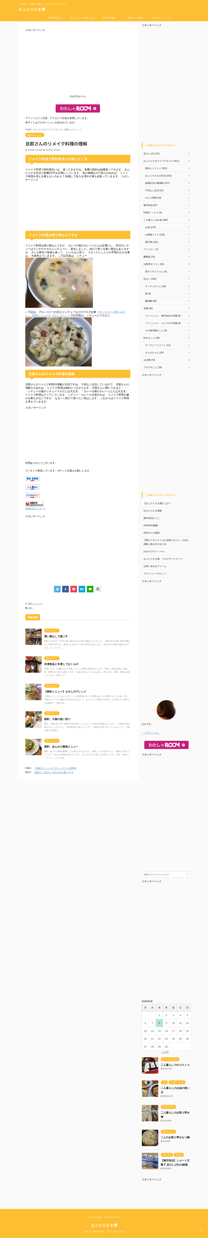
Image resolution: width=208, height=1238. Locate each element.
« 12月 (165, 1052)
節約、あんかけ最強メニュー (61, 746)
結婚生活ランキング (35, 508)
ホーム (30, 18)
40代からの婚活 (135, 18)
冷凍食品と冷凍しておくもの (61, 664)
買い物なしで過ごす (56, 636)
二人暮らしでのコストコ (175, 1065)
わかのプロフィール (161, 18)
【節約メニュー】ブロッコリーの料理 (55, 768)
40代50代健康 (109, 18)
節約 (30, 608)
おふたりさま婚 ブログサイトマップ (163, 558)
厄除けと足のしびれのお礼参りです (54, 772)
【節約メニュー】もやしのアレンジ (65, 691)
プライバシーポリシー (154, 573)
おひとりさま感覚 (152, 510)
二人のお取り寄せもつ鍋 (175, 1137)
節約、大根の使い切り (57, 719)
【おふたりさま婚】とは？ (82, 18)
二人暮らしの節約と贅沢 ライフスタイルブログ (104, 1231)
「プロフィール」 (151, 733)
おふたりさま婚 (32, 9)
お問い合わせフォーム (154, 566)
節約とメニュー (35, 603)
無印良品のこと (56, 18)
